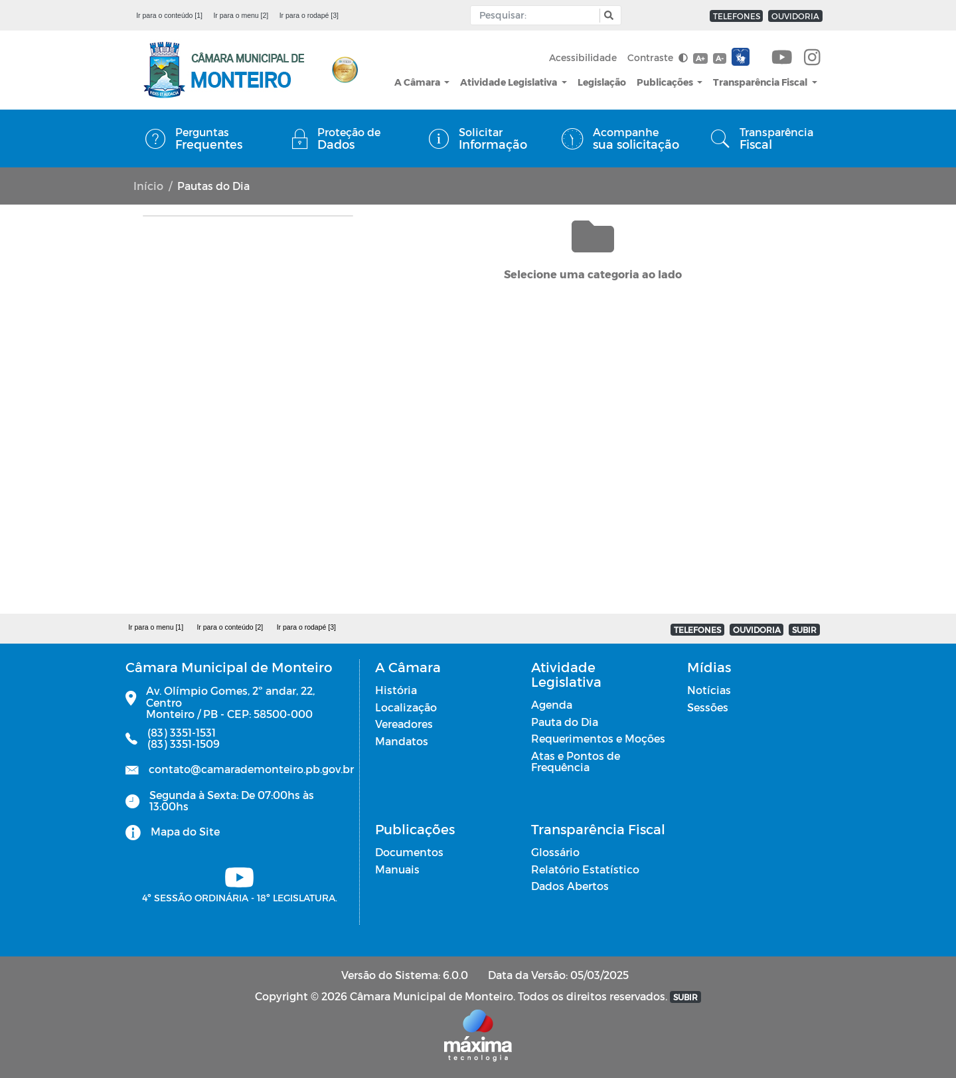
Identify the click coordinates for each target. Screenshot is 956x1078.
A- (720, 58)
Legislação (602, 82)
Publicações (666, 82)
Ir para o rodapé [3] (309, 15)
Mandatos (401, 741)
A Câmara (418, 82)
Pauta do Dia (564, 721)
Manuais (397, 869)
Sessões (707, 707)
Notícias (709, 689)
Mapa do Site (185, 831)
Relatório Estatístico (585, 869)
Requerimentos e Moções (598, 738)
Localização (406, 707)
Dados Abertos (570, 885)
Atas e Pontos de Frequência (575, 761)
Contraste (657, 57)
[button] (607, 16)
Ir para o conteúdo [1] (169, 15)
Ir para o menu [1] (155, 627)
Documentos (409, 852)
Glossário (555, 852)
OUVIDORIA (795, 16)
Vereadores (404, 723)
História (396, 689)
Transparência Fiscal (761, 82)
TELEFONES (736, 16)
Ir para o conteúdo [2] (230, 627)
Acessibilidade (583, 57)
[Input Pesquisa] (538, 15)
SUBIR (804, 629)
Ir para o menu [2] (240, 15)
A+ (700, 58)
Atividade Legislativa (509, 82)
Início (148, 185)
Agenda (551, 704)
